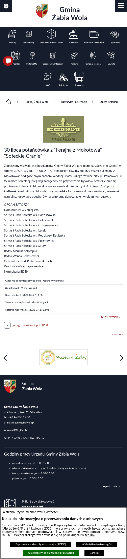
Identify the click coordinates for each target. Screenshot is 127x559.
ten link (90, 535)
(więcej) (82, 468)
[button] (121, 6)
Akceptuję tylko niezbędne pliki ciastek (51, 552)
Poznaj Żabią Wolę (36, 101)
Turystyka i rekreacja (74, 101)
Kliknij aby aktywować (38, 504)
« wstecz (117, 334)
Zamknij (94, 553)
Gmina (61, 13)
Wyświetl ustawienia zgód (96, 544)
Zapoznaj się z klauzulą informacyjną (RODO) (41, 544)
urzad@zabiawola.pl (23, 422)
